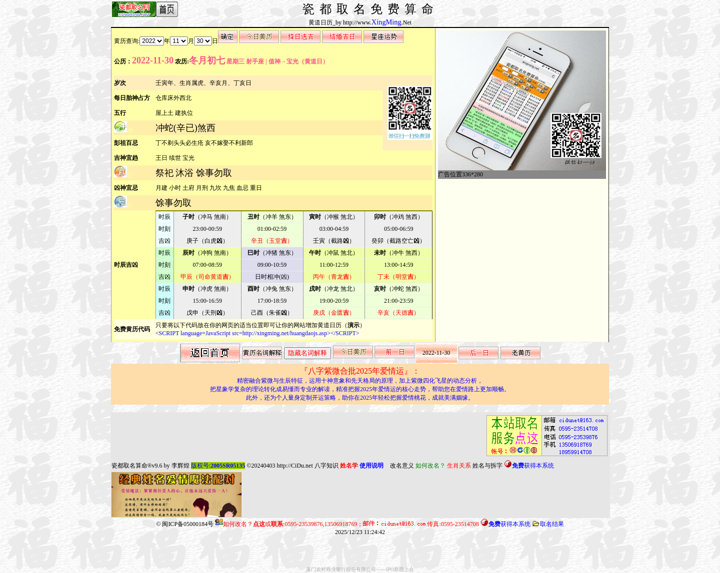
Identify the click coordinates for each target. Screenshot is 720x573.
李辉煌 (181, 465)
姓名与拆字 (487, 465)
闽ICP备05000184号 (188, 524)
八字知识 (326, 465)
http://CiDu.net (294, 465)
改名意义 (402, 465)
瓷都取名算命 (130, 465)
